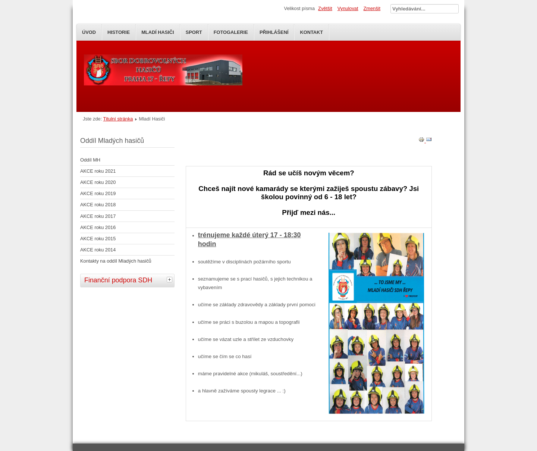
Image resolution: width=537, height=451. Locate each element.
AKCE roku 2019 (98, 193)
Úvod (89, 32)
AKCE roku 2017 (98, 216)
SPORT (194, 32)
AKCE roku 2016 (98, 227)
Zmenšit (371, 8)
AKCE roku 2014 (98, 250)
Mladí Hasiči (157, 32)
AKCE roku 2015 (98, 238)
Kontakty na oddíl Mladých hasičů (115, 261)
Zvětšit (325, 8)
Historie (118, 32)
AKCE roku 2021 (98, 171)
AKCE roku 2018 (98, 204)
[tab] (170, 279)
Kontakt (311, 32)
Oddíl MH (90, 160)
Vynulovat (347, 8)
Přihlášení (274, 32)
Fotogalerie (231, 32)
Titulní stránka (118, 119)
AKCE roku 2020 (98, 182)
